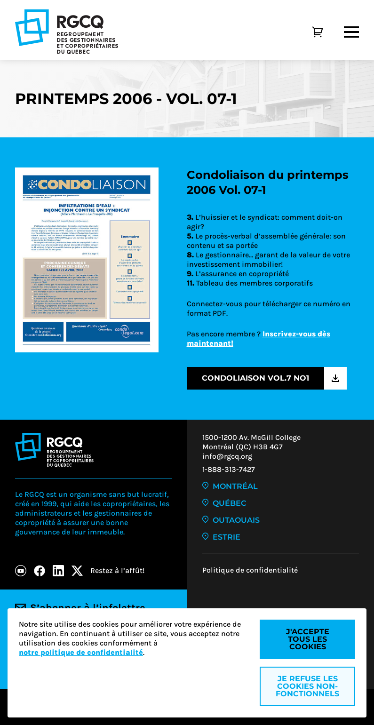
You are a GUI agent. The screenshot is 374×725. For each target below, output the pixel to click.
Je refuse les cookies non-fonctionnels (307, 686)
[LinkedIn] (58, 570)
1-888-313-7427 (228, 469)
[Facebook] (39, 570)
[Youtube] (20, 570)
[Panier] (307, 32)
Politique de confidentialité (250, 570)
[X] (77, 570)
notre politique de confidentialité (81, 652)
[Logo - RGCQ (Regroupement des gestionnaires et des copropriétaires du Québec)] (66, 31)
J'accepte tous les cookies (307, 639)
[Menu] (351, 32)
